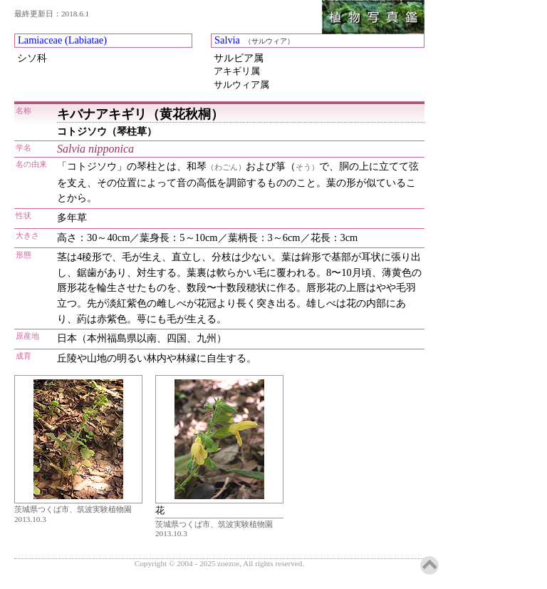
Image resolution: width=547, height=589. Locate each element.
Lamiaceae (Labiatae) (62, 40)
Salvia (227, 40)
